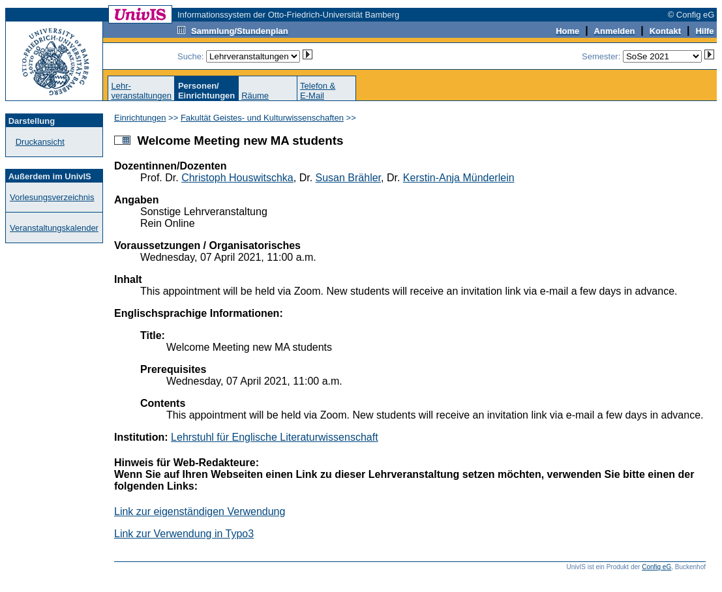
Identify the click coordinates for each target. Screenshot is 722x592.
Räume (255, 95)
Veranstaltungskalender (54, 228)
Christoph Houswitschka (237, 177)
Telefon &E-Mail (317, 90)
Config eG (656, 566)
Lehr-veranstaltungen (141, 90)
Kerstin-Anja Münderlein (459, 177)
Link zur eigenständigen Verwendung (199, 511)
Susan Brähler (349, 177)
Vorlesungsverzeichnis (52, 197)
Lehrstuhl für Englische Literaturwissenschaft (274, 437)
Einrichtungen (140, 118)
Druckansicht (40, 142)
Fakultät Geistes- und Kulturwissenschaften (262, 118)
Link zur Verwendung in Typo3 (184, 533)
